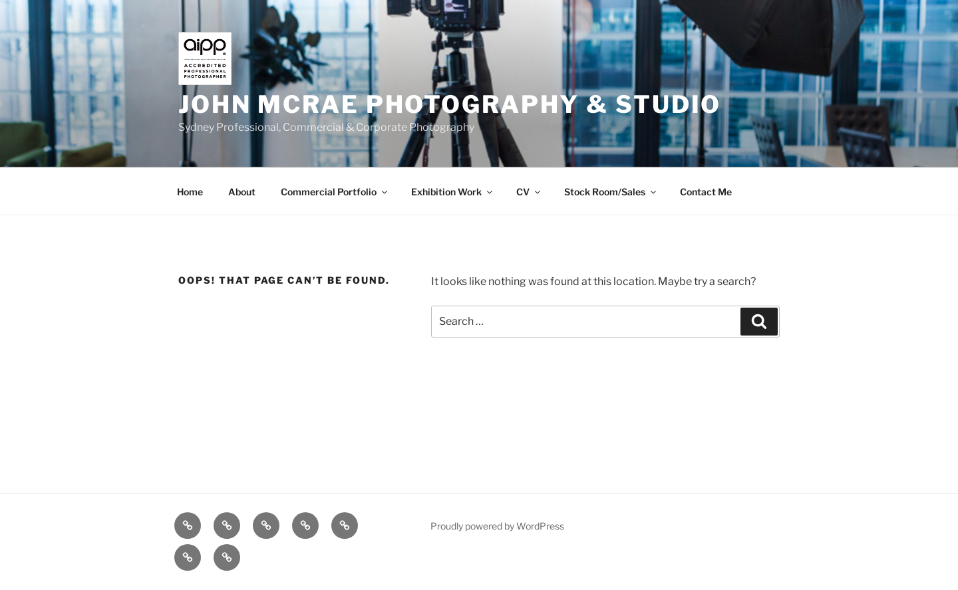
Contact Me (706, 191)
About (241, 191)
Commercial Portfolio (335, 191)
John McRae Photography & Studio (449, 104)
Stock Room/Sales (611, 191)
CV (529, 191)
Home (190, 191)
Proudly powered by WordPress (497, 526)
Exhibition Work (452, 191)
